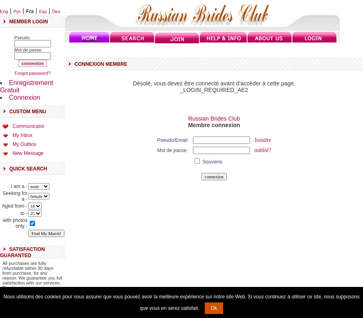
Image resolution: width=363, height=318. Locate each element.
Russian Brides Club (214, 118)
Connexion (24, 97)
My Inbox (23, 135)
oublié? (262, 150)
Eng (4, 11)
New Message (28, 153)
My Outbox (24, 144)
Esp (43, 11)
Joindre (262, 140)
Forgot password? (33, 73)
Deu (56, 11)
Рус (17, 11)
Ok (214, 308)
